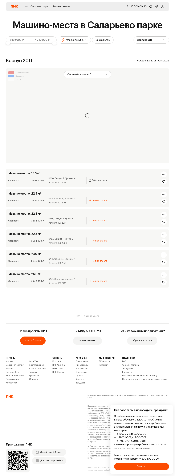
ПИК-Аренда (58, 365)
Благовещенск (36, 365)
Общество (81, 372)
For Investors (82, 369)
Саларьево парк (39, 6)
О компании (82, 362)
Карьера (80, 379)
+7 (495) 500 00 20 (87, 331)
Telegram (103, 365)
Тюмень (33, 372)
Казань (9, 369)
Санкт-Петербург (15, 365)
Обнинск (33, 379)
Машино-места (61, 6)
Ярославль (34, 376)
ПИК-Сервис (58, 372)
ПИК (78, 316)
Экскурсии (127, 369)
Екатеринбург (13, 372)
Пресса (79, 376)
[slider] (8, 43)
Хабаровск (11, 383)
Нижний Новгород (15, 376)
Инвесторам (82, 365)
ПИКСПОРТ (57, 369)
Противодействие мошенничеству (139, 376)
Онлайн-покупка (130, 365)
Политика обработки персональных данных (144, 379)
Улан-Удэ (33, 362)
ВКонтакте (104, 362)
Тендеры (80, 383)
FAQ (124, 362)
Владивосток (12, 379)
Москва (9, 362)
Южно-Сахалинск (38, 369)
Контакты (127, 372)
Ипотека (56, 362)
